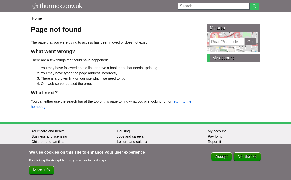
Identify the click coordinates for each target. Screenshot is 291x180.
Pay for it (215, 136)
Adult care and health (47, 131)
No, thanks (247, 159)
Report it (214, 142)
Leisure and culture (132, 142)
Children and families (47, 142)
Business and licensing (49, 136)
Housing (123, 131)
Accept (221, 159)
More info (41, 172)
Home (37, 18)
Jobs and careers (130, 136)
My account (223, 58)
